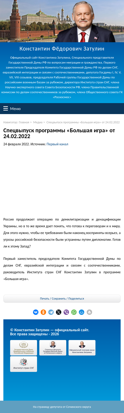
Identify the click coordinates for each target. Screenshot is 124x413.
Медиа (37, 122)
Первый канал (57, 144)
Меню (5, 108)
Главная (24, 122)
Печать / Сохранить (53, 298)
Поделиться (76, 298)
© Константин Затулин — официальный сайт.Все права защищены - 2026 (49, 332)
